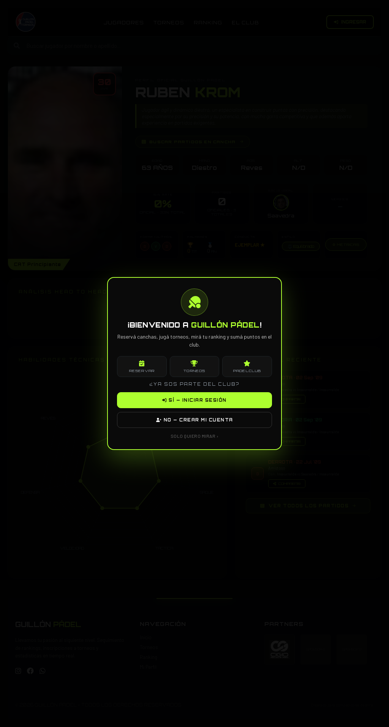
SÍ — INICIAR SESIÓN (194, 400)
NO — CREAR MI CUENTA (194, 420)
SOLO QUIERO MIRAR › (195, 436)
